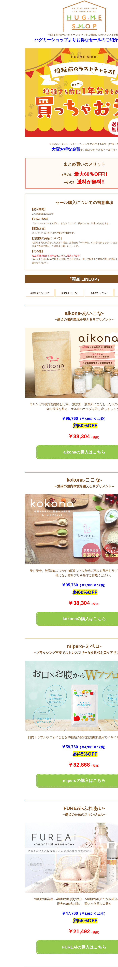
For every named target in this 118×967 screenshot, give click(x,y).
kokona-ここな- (69, 292)
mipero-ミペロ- (99, 292)
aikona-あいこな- (40, 292)
